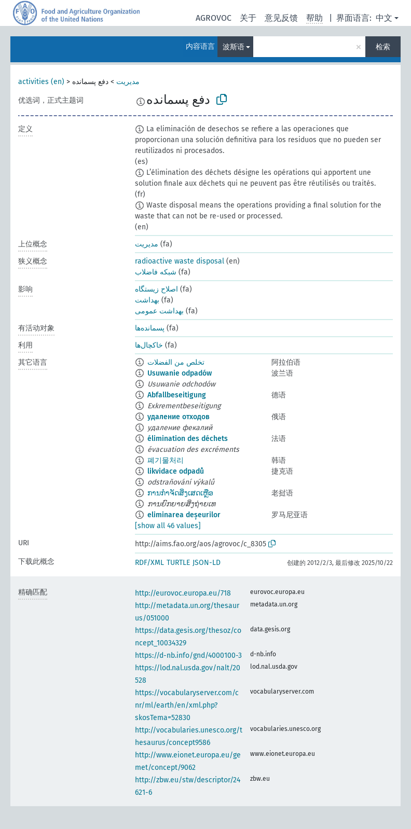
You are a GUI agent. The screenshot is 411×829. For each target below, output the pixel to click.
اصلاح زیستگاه (156, 289)
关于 (248, 18)
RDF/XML (149, 562)
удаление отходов (178, 416)
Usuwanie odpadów (179, 373)
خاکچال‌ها (149, 345)
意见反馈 (281, 18)
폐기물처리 (165, 460)
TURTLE (178, 562)
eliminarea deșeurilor (184, 514)
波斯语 (233, 47)
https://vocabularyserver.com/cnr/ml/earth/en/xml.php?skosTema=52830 (187, 705)
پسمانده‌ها (150, 328)
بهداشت (147, 300)
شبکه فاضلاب (155, 272)
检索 (383, 47)
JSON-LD (207, 562)
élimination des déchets (187, 438)
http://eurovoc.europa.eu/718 (183, 593)
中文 (384, 18)
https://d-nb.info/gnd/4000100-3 (188, 655)
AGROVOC (213, 18)
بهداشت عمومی (159, 311)
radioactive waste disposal (179, 261)
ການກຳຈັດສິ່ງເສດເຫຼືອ (180, 493)
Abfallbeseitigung (176, 395)
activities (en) (41, 81)
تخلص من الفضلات (175, 362)
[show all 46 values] (168, 525)
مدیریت (128, 81)
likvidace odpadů (175, 471)
